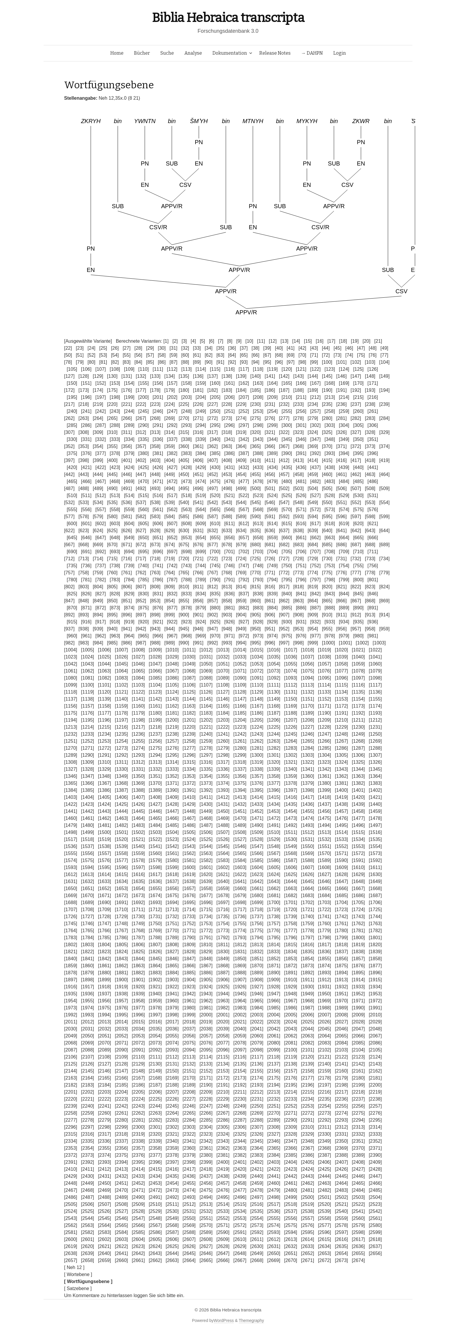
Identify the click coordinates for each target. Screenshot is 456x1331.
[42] (302, 348)
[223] (155, 404)
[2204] (121, 1091)
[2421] (256, 1169)
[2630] (256, 1246)
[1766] (104, 930)
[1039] (341, 656)
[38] (256, 348)
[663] (330, 537)
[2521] (341, 1204)
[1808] (172, 944)
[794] (272, 579)
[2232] (273, 1098)
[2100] (290, 1049)
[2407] (341, 1162)
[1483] (138, 825)
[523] (258, 495)
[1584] (239, 860)
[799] (344, 579)
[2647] (222, 1253)
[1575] (87, 860)
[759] (98, 572)
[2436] (189, 1176)
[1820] (375, 944)
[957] (356, 628)
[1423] (87, 804)
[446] (126, 474)
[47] (361, 348)
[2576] (307, 1225)
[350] (358, 439)
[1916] (70, 986)
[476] (229, 481)
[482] (315, 481)
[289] (129, 425)
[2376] (138, 1155)
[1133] (324, 691)
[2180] (358, 1077)
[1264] (290, 741)
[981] (373, 635)
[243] (115, 411)
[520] (215, 495)
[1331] (138, 769)
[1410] (189, 797)
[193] (370, 390)
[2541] (358, 1211)
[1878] (70, 972)
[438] (330, 467)
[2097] (239, 1049)
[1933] (358, 986)
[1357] (256, 776)
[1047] (155, 663)
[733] (370, 558)
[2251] (273, 1106)
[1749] (138, 923)
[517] (172, 495)
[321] (270, 432)
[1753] (206, 923)
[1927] (256, 986)
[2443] (307, 1176)
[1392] (206, 790)
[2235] (324, 1098)
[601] (86, 523)
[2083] (324, 1042)
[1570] (324, 853)
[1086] (172, 677)
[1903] (172, 979)
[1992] (70, 1014)
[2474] (189, 1190)
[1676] (189, 895)
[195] (72, 397)
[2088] (87, 1049)
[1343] (341, 769)
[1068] (189, 670)
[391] (301, 453)
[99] (314, 362)
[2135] (239, 1063)
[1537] (87, 846)
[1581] (189, 860)
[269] (169, 418)
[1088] (206, 677)
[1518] (87, 839)
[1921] (155, 986)
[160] (215, 383)
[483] (330, 481)
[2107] (87, 1056)
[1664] (307, 888)
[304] (344, 425)
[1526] (222, 839)
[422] (100, 467)
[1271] (87, 748)
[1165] (222, 706)
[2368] (324, 1148)
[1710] (121, 909)
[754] (344, 565)
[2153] (222, 1070)
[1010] (172, 649)
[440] (358, 467)
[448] (155, 474)
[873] (115, 607)
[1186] (256, 713)
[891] (373, 607)
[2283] (172, 1120)
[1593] (70, 867)
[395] (358, 453)
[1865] (172, 965)
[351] (373, 439)
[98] (302, 362)
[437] (315, 467)
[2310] (307, 1127)
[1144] (189, 698)
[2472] (155, 1190)
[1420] (358, 797)
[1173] (358, 706)
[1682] (290, 895)
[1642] (256, 881)
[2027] (341, 1021)
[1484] (155, 825)
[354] (98, 446)
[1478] (375, 818)
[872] (100, 607)
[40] (279, 348)
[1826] (155, 951)
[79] (80, 362)
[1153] (341, 698)
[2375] (121, 1155)
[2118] (273, 1056)
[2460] (273, 1183)
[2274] (341, 1113)
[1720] (290, 909)
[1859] (70, 965)
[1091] (256, 677)
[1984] (256, 1007)
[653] (186, 537)
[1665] (324, 888)
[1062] (87, 670)
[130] (112, 376)
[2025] (307, 1021)
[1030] (189, 656)
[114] (201, 369)
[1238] (172, 734)
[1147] (239, 698)
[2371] (375, 1148)
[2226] (172, 1098)
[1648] (358, 881)
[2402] (256, 1162)
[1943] (206, 993)
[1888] (239, 972)
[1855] (324, 958)
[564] (201, 509)
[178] (155, 390)
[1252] (87, 741)
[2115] (222, 1056)
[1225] (273, 727)
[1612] (70, 874)
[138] (227, 376)
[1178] (121, 713)
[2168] (155, 1077)
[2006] (307, 1014)
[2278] (87, 1120)
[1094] (307, 677)
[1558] (121, 853)
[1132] (307, 691)
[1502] (138, 832)
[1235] (121, 734)
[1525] (206, 839)
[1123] (155, 691)
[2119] (290, 1056)
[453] (227, 474)
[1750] (155, 923)
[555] (72, 509)
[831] (158, 593)
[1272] (104, 748)
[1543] (189, 846)
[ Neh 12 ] (74, 1267)
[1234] (104, 734)
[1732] (172, 916)
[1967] (290, 1000)
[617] (315, 523)
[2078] (239, 1042)
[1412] (222, 797)
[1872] (290, 965)
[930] (287, 621)
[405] (184, 460)
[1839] (375, 951)
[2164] (87, 1077)
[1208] (307, 720)
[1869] (239, 965)
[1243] (256, 734)
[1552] (341, 846)
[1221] (206, 727)
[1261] (239, 741)
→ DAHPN (312, 53)
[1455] (307, 811)
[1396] (273, 790)
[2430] (87, 1176)
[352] (69, 446)
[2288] (256, 1120)
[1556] (87, 853)
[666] (373, 537)
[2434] (155, 1176)
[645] (72, 537)
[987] (141, 642)
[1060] (375, 663)
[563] (186, 509)
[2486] (70, 1197)
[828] (115, 593)
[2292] (324, 1120)
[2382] (239, 1155)
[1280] (239, 748)
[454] (241, 474)
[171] (373, 383)
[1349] (121, 776)
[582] (141, 516)
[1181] (172, 713)
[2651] (290, 1253)
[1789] (172, 937)
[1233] (87, 734)
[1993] (87, 1014)
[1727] (87, 916)
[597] (356, 516)
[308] (83, 432)
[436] (301, 467)
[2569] (189, 1225)
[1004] (70, 649)
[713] (83, 558)
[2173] (239, 1077)
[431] (229, 467)
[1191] (341, 713)
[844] (344, 593)
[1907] (239, 979)
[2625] (172, 1246)
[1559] (138, 853)
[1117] (375, 684)
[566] (229, 509)
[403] (155, 460)
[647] (100, 537)
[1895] (358, 972)
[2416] (172, 1169)
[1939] (138, 993)
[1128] (239, 691)
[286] (86, 425)
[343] (258, 439)
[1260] (222, 741)
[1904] (189, 979)
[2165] (104, 1077)
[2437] (206, 1176)
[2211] (239, 1091)
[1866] (189, 965)
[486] (373, 481)
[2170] (189, 1077)
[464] (384, 474)
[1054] (273, 663)
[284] (384, 418)
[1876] (358, 965)
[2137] (273, 1063)
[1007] (121, 649)
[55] (127, 355)
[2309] (290, 1127)
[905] (255, 614)
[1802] (70, 944)
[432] (244, 467)
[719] (169, 558)
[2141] (341, 1063)
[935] (358, 621)
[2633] (307, 1246)
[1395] (256, 790)
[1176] (87, 713)
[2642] (138, 1253)
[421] (86, 467)
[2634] (324, 1246)
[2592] (256, 1232)
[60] (185, 355)
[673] (155, 544)
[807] (141, 586)
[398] (83, 460)
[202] (172, 397)
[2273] (324, 1113)
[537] (141, 502)
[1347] (87, 776)
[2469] (104, 1190)
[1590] (341, 860)
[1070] (222, 670)
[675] (184, 544)
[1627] (324, 874)
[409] (241, 460)
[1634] (121, 881)
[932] (315, 621)
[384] (201, 453)
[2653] (324, 1253)
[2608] (206, 1239)
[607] (172, 523)
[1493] (307, 825)
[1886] (206, 972)
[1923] (189, 986)
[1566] (256, 853)
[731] (341, 558)
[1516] (375, 832)
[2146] (104, 1070)
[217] (69, 404)
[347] (315, 439)
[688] (370, 544)
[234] (313, 404)
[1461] (87, 818)
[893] (83, 614)
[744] (201, 565)
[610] (215, 523)
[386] (229, 453)
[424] (129, 467)
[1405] (104, 797)
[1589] (324, 860)
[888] (330, 607)
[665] (358, 537)
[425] (143, 467)
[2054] (155, 1035)
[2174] (256, 1077)
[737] (100, 565)
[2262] (138, 1113)
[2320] (155, 1134)
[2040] (239, 1028)
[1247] (324, 734)
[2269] (256, 1113)
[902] (212, 614)
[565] (215, 509)
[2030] (70, 1028)
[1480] (87, 825)
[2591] (239, 1232)
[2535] (256, 1211)
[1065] (138, 670)
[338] (186, 439)
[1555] (70, 853)
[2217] (341, 1091)
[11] (261, 341)
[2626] (189, 1246)
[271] (198, 418)
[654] (201, 537)
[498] (227, 488)
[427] (172, 467)
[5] (202, 341)
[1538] (104, 846)
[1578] (138, 860)
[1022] (375, 649)
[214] (344, 397)
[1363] (358, 776)
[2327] (273, 1134)
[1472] (273, 818)
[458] (298, 474)
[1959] (155, 1000)
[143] (298, 376)
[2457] (222, 1183)
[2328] (290, 1134)
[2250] (256, 1106)
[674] (169, 544)
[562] (172, 509)
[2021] (239, 1021)
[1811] (222, 944)
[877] (172, 607)
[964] (129, 635)
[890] (358, 607)
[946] (198, 628)
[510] (72, 495)
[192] (356, 390)
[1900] (121, 979)
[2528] (138, 1211)
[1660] (239, 888)
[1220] (189, 727)
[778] (370, 572)
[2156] (273, 1070)
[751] (301, 565)
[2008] (341, 1014)
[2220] (70, 1098)
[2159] (324, 1070)
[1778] (307, 930)
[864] (313, 600)
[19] (355, 341)
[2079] (256, 1042)
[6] (211, 341)
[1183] (206, 713)
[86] (162, 362)
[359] (169, 446)
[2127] (104, 1063)
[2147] (121, 1070)
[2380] (206, 1155)
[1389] (155, 790)
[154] (129, 383)
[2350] (341, 1141)
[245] (143, 411)
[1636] (155, 881)
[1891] (290, 972)
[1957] (121, 1000)
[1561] (172, 853)
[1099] (70, 684)
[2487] (87, 1197)
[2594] (290, 1232)
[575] (358, 509)
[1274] (138, 748)
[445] (112, 474)
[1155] (375, 698)
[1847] (189, 958)
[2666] (222, 1260)
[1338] (256, 769)
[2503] (358, 1197)
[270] (184, 418)
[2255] (341, 1106)
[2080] (273, 1042)
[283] (370, 418)
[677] (212, 544)
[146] (341, 376)
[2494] (206, 1197)
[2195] (290, 1084)
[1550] (307, 846)
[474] (201, 481)
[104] (384, 362)
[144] (313, 376)
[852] (141, 600)
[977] (315, 635)
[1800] (358, 937)
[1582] (206, 860)
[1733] (189, 916)
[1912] (324, 979)
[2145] (87, 1070)
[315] (184, 432)
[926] (229, 621)
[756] (373, 565)
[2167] (138, 1077)
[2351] (358, 1141)
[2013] (104, 1021)
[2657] (70, 1260)
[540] (184, 502)
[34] (208, 348)
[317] (212, 432)
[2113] (189, 1056)
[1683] (307, 895)
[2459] (256, 1183)
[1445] (138, 811)
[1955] (87, 1000)
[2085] (358, 1042)
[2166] (121, 1077)
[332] (100, 439)
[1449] (206, 811)
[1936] (87, 993)
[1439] (358, 804)
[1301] (273, 755)
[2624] (155, 1246)
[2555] (273, 1218)
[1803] (87, 944)
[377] (100, 453)
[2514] (222, 1204)
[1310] (104, 762)
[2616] (341, 1239)
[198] (115, 397)
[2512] (189, 1204)
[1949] (307, 993)
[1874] (324, 965)
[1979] (172, 1007)
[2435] (172, 1176)
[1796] (290, 937)
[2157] (290, 1070)
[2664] (189, 1260)
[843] (330, 593)
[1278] (206, 748)
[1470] (239, 818)
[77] (384, 355)
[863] (298, 600)
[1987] (307, 1007)
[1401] (358, 790)
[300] (287, 425)
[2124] (375, 1056)
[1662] (273, 888)
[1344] (358, 769)
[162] (244, 383)
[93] (244, 362)
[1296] (189, 755)
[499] (241, 488)
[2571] (222, 1225)
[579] (98, 516)
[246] (158, 411)
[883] (258, 607)
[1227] (307, 727)
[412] (284, 460)
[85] (150, 362)
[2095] (206, 1049)
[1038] (324, 656)
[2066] (358, 1035)
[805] (112, 586)
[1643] (273, 881)
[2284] (189, 1120)
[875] (143, 607)
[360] (184, 446)
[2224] (138, 1098)
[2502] (341, 1197)
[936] (373, 621)
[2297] (87, 1127)
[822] (356, 586)
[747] (244, 565)
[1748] (121, 923)
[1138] (87, 698)
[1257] (172, 741)
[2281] (138, 1120)
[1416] (290, 797)
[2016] (155, 1021)
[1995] (121, 1014)
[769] (241, 572)
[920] (143, 621)
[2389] (358, 1155)
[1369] (138, 783)
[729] (313, 558)
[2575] (290, 1225)
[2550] (189, 1218)
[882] (244, 607)
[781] (86, 579)
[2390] (375, 1155)
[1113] (307, 684)
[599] (384, 516)
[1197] (121, 720)
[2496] (239, 1197)
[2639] (87, 1253)
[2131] (172, 1063)
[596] (341, 516)
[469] (129, 481)
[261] (373, 411)
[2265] (189, 1113)
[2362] (222, 1148)
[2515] (239, 1204)
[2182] (70, 1084)
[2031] (87, 1028)
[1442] (87, 811)
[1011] (189, 649)
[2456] (206, 1183)
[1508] (239, 832)
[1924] (206, 986)
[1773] (222, 930)
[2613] (290, 1239)
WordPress (224, 1320)
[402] (141, 460)
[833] (186, 593)
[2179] (341, 1077)
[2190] (206, 1084)
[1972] (375, 1000)
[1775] (256, 930)
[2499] (290, 1197)
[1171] (324, 706)
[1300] (256, 755)
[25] (103, 348)
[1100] (87, 684)
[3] (184, 341)
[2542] (375, 1211)
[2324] (222, 1134)
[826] (86, 593)
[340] (215, 439)
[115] (215, 369)
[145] (327, 376)
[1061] (70, 670)
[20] (367, 341)
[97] (291, 362)
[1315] (189, 762)
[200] (143, 397)
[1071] (239, 670)
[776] (341, 572)
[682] (284, 544)
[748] (258, 565)
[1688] (70, 902)
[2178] (324, 1077)
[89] (197, 362)
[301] (301, 425)
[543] (227, 502)
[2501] (324, 1197)
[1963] (222, 1000)
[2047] (358, 1028)
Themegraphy (251, 1320)
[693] (115, 551)
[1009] (155, 649)
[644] (384, 530)
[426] (158, 467)
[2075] (189, 1042)
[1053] (256, 663)
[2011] (70, 1021)
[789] (201, 579)
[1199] (155, 720)
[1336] (222, 769)
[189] (313, 390)
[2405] (307, 1162)
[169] (344, 383)
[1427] (155, 804)
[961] (86, 635)
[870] (72, 607)
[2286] (222, 1120)
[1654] (138, 888)
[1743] (358, 916)
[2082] (307, 1042)
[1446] (155, 811)
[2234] (307, 1098)
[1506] (206, 832)
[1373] (206, 783)
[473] (186, 481)
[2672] (324, 1260)
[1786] (121, 937)
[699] (201, 551)
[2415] (155, 1169)
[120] (287, 369)
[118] (258, 369)
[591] (270, 516)
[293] (186, 425)
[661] (301, 537)
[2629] (239, 1246)
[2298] (104, 1127)
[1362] (341, 776)
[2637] (375, 1246)
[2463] (324, 1183)
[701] (229, 551)
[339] (201, 439)
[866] (341, 600)
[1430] (206, 804)
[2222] (104, 1098)
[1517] (70, 839)
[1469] (222, 818)
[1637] (172, 881)
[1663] (290, 888)
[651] (158, 537)
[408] (227, 460)
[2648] (239, 1253)
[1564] (222, 853)
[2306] (239, 1127)
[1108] (222, 684)
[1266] (324, 741)
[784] (129, 579)
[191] (341, 390)
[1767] (121, 930)
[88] (185, 362)
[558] (115, 509)
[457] (284, 474)
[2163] (70, 1077)
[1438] (341, 804)
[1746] (87, 923)
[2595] (307, 1232)
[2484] (358, 1190)
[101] (341, 362)
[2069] (87, 1042)
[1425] (121, 804)
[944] (169, 628)
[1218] (155, 727)
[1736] (239, 916)
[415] (327, 460)
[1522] (155, 839)
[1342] (324, 769)
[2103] (341, 1049)
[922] (172, 621)
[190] (327, 390)
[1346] (70, 776)
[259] (344, 411)
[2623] (138, 1246)
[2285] (206, 1120)
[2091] (138, 1049)
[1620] (206, 874)
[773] (298, 572)
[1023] (70, 656)
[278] (298, 418)
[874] (129, 607)
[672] (141, 544)
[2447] (375, 1176)
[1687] (375, 895)
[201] (158, 397)
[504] (313, 488)
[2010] (375, 1014)
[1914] (358, 979)
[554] (384, 502)
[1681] (273, 895)
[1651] (87, 888)
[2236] (341, 1098)
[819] (313, 586)
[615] (287, 523)
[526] (301, 495)
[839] (272, 593)
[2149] (155, 1070)
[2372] (70, 1155)
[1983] (239, 1007)
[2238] (375, 1098)
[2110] (138, 1056)
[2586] (155, 1232)
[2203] (104, 1091)
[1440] (375, 804)
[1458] (358, 811)
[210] (287, 397)
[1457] (341, 811)
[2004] (273, 1014)
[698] (186, 551)
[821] (341, 586)
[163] (258, 383)
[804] (98, 586)
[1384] (70, 790)
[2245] (172, 1106)
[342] (244, 439)
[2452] (138, 1183)
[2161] (358, 1070)
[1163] (189, 706)
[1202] (206, 720)
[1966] (273, 1000)
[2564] (104, 1225)
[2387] (324, 1155)
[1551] (324, 846)
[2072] (138, 1042)
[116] (229, 369)
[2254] (324, 1106)
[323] (298, 432)
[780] (72, 579)
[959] (384, 628)
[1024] (87, 656)
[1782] (375, 930)
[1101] (104, 684)
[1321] (290, 762)
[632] (212, 530)
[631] (198, 530)
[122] (315, 369)
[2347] (290, 1141)
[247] (172, 411)
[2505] (70, 1204)
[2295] (375, 1120)
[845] (358, 593)
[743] (186, 565)
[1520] (121, 839)
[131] (126, 376)
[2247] (206, 1106)
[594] (313, 516)
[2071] (121, 1042)
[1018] (307, 649)
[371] (341, 446)
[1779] (324, 930)
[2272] (307, 1113)
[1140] (121, 698)
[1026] (121, 656)
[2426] (341, 1169)
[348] (330, 439)
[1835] (307, 951)
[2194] (273, 1084)
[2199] (358, 1084)
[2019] (206, 1021)
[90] (208, 362)
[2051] (104, 1035)
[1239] (189, 734)
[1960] (172, 1000)
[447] (141, 474)
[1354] (206, 776)
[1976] (121, 1007)
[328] (370, 432)
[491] (126, 488)
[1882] (138, 972)
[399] (98, 460)
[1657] (189, 888)
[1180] (155, 713)
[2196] (307, 1084)
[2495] (222, 1197)
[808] (155, 586)
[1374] (222, 783)
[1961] (189, 1000)
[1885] (189, 972)
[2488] (104, 1197)
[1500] (104, 832)
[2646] (206, 1253)
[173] (83, 390)
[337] (172, 439)
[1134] (341, 691)
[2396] (155, 1162)
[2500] (307, 1197)
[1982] (222, 1007)
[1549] (290, 846)
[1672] (121, 895)
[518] (186, 495)
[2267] (222, 1113)
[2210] (222, 1091)
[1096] (341, 677)
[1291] (104, 755)
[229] (241, 404)
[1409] (172, 797)
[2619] (70, 1246)
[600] (72, 523)
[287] (100, 425)
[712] (69, 558)
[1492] (290, 825)
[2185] (121, 1084)
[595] (327, 516)
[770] (255, 572)
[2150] (172, 1070)
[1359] (290, 776)
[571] (301, 509)
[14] (296, 341)
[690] (72, 551)
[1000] (328, 642)
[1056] (307, 663)
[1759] (307, 923)
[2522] (358, 1204)
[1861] (104, 965)
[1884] (172, 972)
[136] (198, 376)
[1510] (273, 832)
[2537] (290, 1211)
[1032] (222, 656)
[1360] (307, 776)
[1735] (222, 916)
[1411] (206, 797)
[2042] (273, 1028)
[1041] (375, 656)
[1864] (155, 965)
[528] (330, 495)
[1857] (358, 958)
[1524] (189, 839)
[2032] (104, 1028)
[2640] (104, 1253)
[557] (100, 509)
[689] (384, 544)
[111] (158, 369)
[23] (80, 348)
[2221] (87, 1098)
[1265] (307, 741)
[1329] (104, 769)
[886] (301, 607)
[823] (370, 586)
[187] (284, 390)
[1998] (172, 1014)
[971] (229, 635)
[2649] (256, 1253)
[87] (173, 362)
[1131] (290, 691)
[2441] (273, 1176)
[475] (215, 481)
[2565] (121, 1225)
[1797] (307, 937)
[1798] (324, 937)
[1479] (70, 825)
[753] (330, 565)
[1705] (358, 902)
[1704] (341, 902)
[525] (287, 495)
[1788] (155, 937)
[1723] (341, 909)
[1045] (121, 663)
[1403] (70, 797)
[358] (155, 446)
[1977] (138, 1007)
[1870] (256, 965)
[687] (356, 544)
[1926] (239, 986)
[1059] (358, 663)
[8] (229, 341)
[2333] (375, 1134)
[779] (384, 572)
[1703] (324, 902)
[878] (186, 607)
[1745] (70, 923)
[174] (98, 390)
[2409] (375, 1162)
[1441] (70, 811)
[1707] (70, 909)
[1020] (341, 649)
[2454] (172, 1183)
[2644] (172, 1253)
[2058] (222, 1035)
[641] (341, 530)
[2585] (138, 1232)
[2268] (239, 1113)
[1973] (70, 1007)
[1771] (189, 930)
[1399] (324, 790)
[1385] (87, 790)
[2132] (189, 1063)
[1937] (104, 993)
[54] (115, 355)
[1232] (70, 734)
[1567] (273, 853)
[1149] (273, 698)
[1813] (256, 944)
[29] (150, 348)
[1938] (121, 993)
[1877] (375, 965)
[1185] (239, 713)
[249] (201, 411)
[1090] (239, 677)
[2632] (290, 1246)
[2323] (206, 1134)
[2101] (307, 1049)
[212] (315, 397)
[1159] (121, 706)
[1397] (290, 790)
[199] (129, 397)
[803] (83, 586)
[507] (356, 488)
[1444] (121, 811)
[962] (100, 635)
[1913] (341, 979)
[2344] (239, 1141)
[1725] (375, 909)
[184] (241, 390)
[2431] (104, 1176)
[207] (244, 397)
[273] (227, 418)
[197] (100, 397)
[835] (215, 593)
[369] (313, 446)
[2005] (290, 1014)
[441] (373, 467)
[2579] (358, 1225)
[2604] (138, 1239)
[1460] (70, 818)
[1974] (87, 1007)
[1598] (155, 867)
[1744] (375, 916)
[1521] (138, 839)
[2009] (358, 1014)
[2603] (121, 1239)
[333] (115, 439)
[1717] (239, 909)
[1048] (172, 663)
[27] (127, 348)
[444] (98, 474)
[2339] (155, 1141)
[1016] (273, 649)
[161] (229, 383)
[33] (197, 348)
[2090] (121, 1049)
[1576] (104, 860)
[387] (244, 453)
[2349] (324, 1141)
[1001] (345, 642)
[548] (298, 502)
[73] (338, 355)
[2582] (87, 1232)
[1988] (324, 1007)
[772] (284, 572)
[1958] (138, 1000)
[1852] (273, 958)
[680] (255, 544)
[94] (256, 362)
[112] (172, 369)
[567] (244, 509)
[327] (356, 432)
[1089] (222, 677)
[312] (141, 432)
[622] (69, 530)
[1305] (341, 755)
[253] (258, 411)
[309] (98, 432)
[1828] (189, 951)
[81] (103, 362)
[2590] (222, 1232)
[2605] (155, 1239)
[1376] (256, 783)
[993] (227, 642)
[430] (215, 467)
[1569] (307, 853)
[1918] (104, 986)
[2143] (375, 1063)
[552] (356, 502)
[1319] (256, 762)
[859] (241, 600)
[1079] (375, 670)
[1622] (239, 874)
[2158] (307, 1070)
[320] (255, 432)
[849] (98, 600)
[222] (141, 404)
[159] (201, 383)
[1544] (206, 846)
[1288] (375, 748)
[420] (72, 467)
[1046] (138, 663)
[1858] (375, 958)
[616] (301, 523)
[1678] (222, 895)
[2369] (341, 1148)
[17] (331, 341)
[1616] (138, 874)
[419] (384, 460)
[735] (72, 565)
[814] (241, 586)
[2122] (341, 1056)
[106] (86, 369)
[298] (258, 425)
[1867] (206, 965)
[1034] (256, 656)
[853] (155, 600)
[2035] (155, 1028)
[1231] (375, 727)
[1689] (87, 902)
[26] (115, 348)
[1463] (121, 818)
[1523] (172, 839)
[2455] (189, 1183)
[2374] (104, 1155)
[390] (287, 453)
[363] (227, 446)
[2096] (222, 1049)
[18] (343, 341)
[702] (244, 551)
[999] (313, 642)
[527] (315, 495)
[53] (103, 355)
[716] (126, 558)
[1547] (256, 846)
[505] (327, 488)
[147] (356, 376)
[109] (129, 369)
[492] (141, 488)
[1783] (70, 937)
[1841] (87, 958)
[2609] (222, 1239)
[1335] (206, 769)
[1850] (239, 958)
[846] (373, 593)
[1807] (155, 944)
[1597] (138, 867)
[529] (344, 495)
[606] (158, 523)
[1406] (121, 797)
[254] (272, 411)
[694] (129, 551)
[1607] (307, 867)
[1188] (290, 713)
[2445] (341, 1176)
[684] (313, 544)
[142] (284, 376)
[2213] (273, 1091)
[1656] (172, 888)
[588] (227, 516)
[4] (193, 341)
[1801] (375, 937)
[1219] (172, 727)
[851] (126, 600)
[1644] (290, 881)
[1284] (307, 748)
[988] (155, 642)
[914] (384, 614)
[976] (301, 635)
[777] (356, 572)
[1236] (138, 734)
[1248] (341, 734)
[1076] (324, 670)
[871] (86, 607)
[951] (270, 628)
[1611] (375, 867)
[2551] (206, 1218)
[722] (212, 558)
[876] (158, 607)
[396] (373, 453)
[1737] (256, 916)
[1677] (206, 895)
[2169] (172, 1077)
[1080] (70, 677)
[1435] (290, 804)
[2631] (273, 1246)
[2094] (189, 1049)
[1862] (121, 965)
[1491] (273, 825)
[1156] (70, 706)
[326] (341, 432)
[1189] (307, 713)
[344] (272, 439)
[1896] (375, 972)
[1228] (324, 727)
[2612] (273, 1239)
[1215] (104, 727)
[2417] (189, 1169)
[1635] (138, 881)
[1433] (256, 804)
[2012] (87, 1021)
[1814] (273, 944)
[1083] (121, 677)
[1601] (206, 867)
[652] (172, 537)
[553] (370, 502)
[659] (272, 537)
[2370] (358, 1148)
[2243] (138, 1106)
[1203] (222, 720)
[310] (112, 432)
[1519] (104, 839)
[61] (197, 355)
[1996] (138, 1014)
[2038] (206, 1028)
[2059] (239, 1035)
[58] (162, 355)
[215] (358, 397)
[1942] (189, 993)
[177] (141, 390)
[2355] (104, 1148)
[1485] (172, 825)
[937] (69, 628)
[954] (313, 628)
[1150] (290, 698)
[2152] (206, 1070)
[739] (129, 565)
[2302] (172, 1127)
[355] (112, 446)
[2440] (256, 1176)
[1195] (87, 720)
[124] (344, 369)
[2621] (104, 1246)
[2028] (358, 1021)
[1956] (104, 1000)
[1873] (307, 965)
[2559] (341, 1218)
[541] (198, 502)
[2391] (70, 1162)
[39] (267, 348)
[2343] (222, 1141)
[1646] (324, 881)
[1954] (70, 1000)
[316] (198, 432)
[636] (270, 530)
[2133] (206, 1063)
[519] (201, 495)
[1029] (172, 656)
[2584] (121, 1232)
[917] (100, 621)
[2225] (155, 1098)
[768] (227, 572)
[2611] (256, 1239)
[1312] (138, 762)
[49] (384, 348)
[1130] (273, 691)
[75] (361, 355)
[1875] (341, 965)
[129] (98, 376)
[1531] (307, 839)
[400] (112, 460)
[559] (129, 509)
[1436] (307, 804)
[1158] (104, 706)
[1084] (138, 677)
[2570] (206, 1225)
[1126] (206, 691)
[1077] (341, 670)
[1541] (155, 846)
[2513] (206, 1204)
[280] (327, 418)
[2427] (358, 1169)
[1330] (121, 769)
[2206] (155, 1091)
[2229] (222, 1098)
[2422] (273, 1169)
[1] (166, 341)
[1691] (121, 902)
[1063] (104, 670)
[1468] (206, 818)
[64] (232, 355)
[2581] (70, 1232)
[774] (313, 572)
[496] (198, 488)
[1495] (341, 825)
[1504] (172, 832)
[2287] (239, 1120)
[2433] (138, 1176)
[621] (373, 523)
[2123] (358, 1056)
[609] (201, 523)
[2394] (121, 1162)
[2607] (189, 1239)
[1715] (206, 909)
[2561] (375, 1218)
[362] (212, 446)
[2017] (172, 1021)
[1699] (256, 902)
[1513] (324, 832)
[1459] (375, 811)
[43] (314, 348)
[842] (315, 593)
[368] (298, 446)
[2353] (70, 1148)
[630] (184, 530)
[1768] (138, 930)
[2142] (358, 1063)
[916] (86, 621)
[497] (212, 488)
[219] (98, 404)
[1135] (358, 691)
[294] (201, 425)
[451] (198, 474)
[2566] (138, 1225)
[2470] (121, 1190)
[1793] (239, 937)
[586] (198, 516)
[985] (112, 642)
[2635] (341, 1246)
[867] (356, 600)
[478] (258, 481)
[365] (255, 446)
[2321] (172, 1134)
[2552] (222, 1218)
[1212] (375, 720)
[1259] (206, 741)
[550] (327, 502)
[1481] (104, 825)
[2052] (121, 1035)
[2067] (375, 1035)
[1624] (273, 874)
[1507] (222, 832)
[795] (287, 579)
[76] (373, 355)
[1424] (104, 804)
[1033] (239, 656)
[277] (284, 418)
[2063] (307, 1035)
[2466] (375, 1183)
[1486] (189, 825)
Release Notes (275, 53)
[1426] (138, 804)
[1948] (290, 993)
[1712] (155, 909)
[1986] (290, 1007)
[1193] (375, 713)
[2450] (104, 1183)
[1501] (121, 832)
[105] (72, 369)
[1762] (358, 923)
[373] (370, 446)
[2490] (138, 1197)
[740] (143, 565)
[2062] (290, 1035)
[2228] (206, 1098)
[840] (287, 593)
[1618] (172, 874)
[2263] (155, 1113)
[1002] (362, 642)
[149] (384, 376)
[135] (184, 376)
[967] (172, 635)
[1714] (189, 909)
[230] (255, 404)
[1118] (70, 691)
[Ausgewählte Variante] (88, 341)
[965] (143, 635)
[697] (172, 551)
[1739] (290, 916)
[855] (184, 600)
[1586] (273, 860)
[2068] (70, 1042)
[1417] (307, 797)
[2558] (324, 1218)
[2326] (256, 1134)
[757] (69, 572)
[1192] (358, 713)
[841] (301, 593)
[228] (227, 404)
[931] (301, 621)
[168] (330, 383)
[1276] (172, 748)
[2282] (155, 1120)
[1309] (87, 762)
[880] (215, 607)
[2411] (87, 1169)
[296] (229, 425)
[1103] (138, 684)
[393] (330, 453)
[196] (86, 397)
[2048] (375, 1028)
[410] (255, 460)
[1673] (138, 895)
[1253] (104, 741)
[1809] (189, 944)
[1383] (375, 783)
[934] (344, 621)
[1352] (172, 776)
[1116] (358, 684)
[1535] (375, 839)
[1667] (358, 888)
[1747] (104, 923)
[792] (244, 579)
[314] (169, 432)
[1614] (104, 874)
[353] (83, 446)
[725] (255, 558)
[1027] (138, 656)
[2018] (189, 1021)
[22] (68, 348)
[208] (258, 397)
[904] (241, 614)
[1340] (290, 769)
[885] (287, 607)
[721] (198, 558)
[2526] (104, 1211)
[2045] (324, 1028)
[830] (143, 593)
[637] (284, 530)
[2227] (189, 1098)
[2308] (273, 1127)
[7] (220, 341)
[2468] (87, 1190)
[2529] (155, 1211)
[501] (270, 488)
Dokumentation (229, 53)
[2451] (121, 1183)
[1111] (273, 684)
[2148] (138, 1070)
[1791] (206, 937)
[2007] (324, 1014)
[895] (112, 614)
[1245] (290, 734)
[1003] (379, 642)
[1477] (358, 818)
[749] (272, 565)
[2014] (121, 1021)
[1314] (172, 762)
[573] (330, 509)
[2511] (172, 1204)
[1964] (239, 1000)
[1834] (290, 951)
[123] (330, 369)
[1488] (222, 825)
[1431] (222, 804)
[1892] (307, 972)
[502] (284, 488)
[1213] (70, 727)
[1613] (87, 874)
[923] (186, 621)
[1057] (324, 663)
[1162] (172, 706)
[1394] (239, 790)
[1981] (206, 1007)
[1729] (121, 916)
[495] (184, 488)
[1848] (206, 958)
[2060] (256, 1035)
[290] (143, 425)
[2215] (307, 1091)
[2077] (222, 1042)
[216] (373, 397)
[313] (155, 432)
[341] (229, 439)
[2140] (324, 1063)
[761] (126, 572)
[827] (100, 593)
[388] (258, 453)
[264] (98, 418)
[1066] (155, 670)
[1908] (256, 979)
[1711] (138, 909)
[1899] (104, 979)
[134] (169, 376)
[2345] (256, 1141)
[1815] (290, 944)
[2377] (155, 1155)
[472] (172, 481)
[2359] (172, 1148)
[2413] (121, 1169)
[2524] (70, 1211)
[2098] (256, 1049)
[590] (255, 516)
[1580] (172, 860)
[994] (241, 642)
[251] (229, 411)
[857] (212, 600)
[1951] (341, 993)
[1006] (104, 649)
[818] (298, 586)
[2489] (121, 1197)
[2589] (206, 1232)
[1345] (375, 769)
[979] (344, 635)
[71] (314, 355)
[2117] (256, 1056)
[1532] (324, 839)
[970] (215, 635)
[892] (69, 614)
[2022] (256, 1021)
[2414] (138, 1169)
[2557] (307, 1218)
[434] (272, 467)
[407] (212, 460)
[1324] (341, 762)
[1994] (104, 1014)
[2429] (70, 1176)
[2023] (273, 1021)
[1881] (121, 972)
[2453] (155, 1183)
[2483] (341, 1190)
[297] (244, 425)
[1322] (307, 762)
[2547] (138, 1218)
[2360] (189, 1148)
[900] (184, 614)
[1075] (307, 670)
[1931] (324, 986)
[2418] (206, 1169)
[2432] (121, 1176)
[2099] (273, 1049)
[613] (258, 523)
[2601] (87, 1239)
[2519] (307, 1204)
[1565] (239, 853)
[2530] (172, 1211)
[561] (158, 509)
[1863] (138, 965)
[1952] (358, 993)
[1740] (307, 916)
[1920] (138, 986)
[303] (330, 425)
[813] (227, 586)
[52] (91, 355)
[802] (69, 586)
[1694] (172, 902)
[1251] (70, 741)
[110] (143, 369)
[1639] (206, 881)
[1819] (358, 944)
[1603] (239, 867)
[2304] (206, 1127)
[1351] (155, 776)
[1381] (341, 783)
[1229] (341, 727)
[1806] (138, 944)
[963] (115, 635)
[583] (155, 516)
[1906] (222, 979)
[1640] (222, 881)
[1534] (358, 839)
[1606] (290, 867)
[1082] (104, 677)
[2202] (87, 1091)
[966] (158, 635)
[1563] (206, 853)
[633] (227, 530)
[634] (241, 530)
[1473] (290, 818)
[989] (169, 642)
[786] (158, 579)
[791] (229, 579)
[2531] (189, 1211)
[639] (313, 530)
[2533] (222, 1211)
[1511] (290, 832)
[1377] (273, 783)
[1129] (256, 691)
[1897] (70, 979)
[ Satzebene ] (78, 1288)
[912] (356, 614)
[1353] (189, 776)
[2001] (222, 1014)
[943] (155, 628)
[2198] (341, 1084)
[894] (98, 614)
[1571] (341, 853)
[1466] (172, 818)
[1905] (206, 979)
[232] (284, 404)
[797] (315, 579)
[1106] (189, 684)
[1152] (324, 698)
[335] (143, 439)
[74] (349, 355)
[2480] (290, 1190)
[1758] (290, 923)
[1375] (239, 783)
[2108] (104, 1056)
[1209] (324, 720)
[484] (344, 481)
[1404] (87, 797)
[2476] (222, 1190)
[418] (370, 460)
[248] (186, 411)
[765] (184, 572)
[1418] (324, 797)
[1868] (222, 965)
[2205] (138, 1091)
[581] (126, 516)
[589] (241, 516)
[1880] (104, 972)
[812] (212, 586)
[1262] (256, 741)
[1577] (121, 860)
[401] (126, 460)
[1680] (256, 895)
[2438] (222, 1176)
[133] (155, 376)
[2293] (341, 1120)
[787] (172, 579)
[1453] (273, 811)
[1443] (104, 811)
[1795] (273, 937)
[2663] (172, 1260)
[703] (258, 551)
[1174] (375, 706)
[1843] (121, 958)
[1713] (172, 909)
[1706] (375, 902)
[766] (198, 572)
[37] (244, 348)
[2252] (290, 1106)
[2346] (273, 1141)
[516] (158, 495)
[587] (212, 516)
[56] (138, 355)
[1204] (239, 720)
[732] (356, 558)
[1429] (189, 804)
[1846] (172, 958)
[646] (86, 537)
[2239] (70, 1106)
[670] (112, 544)
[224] (169, 404)
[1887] (222, 972)
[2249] (239, 1106)
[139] (241, 376)
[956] (341, 628)
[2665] (206, 1260)
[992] (212, 642)
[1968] (307, 1000)
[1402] (375, 790)
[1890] (273, 972)
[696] (158, 551)
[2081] (290, 1042)
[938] (83, 628)
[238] (370, 404)
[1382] (358, 783)
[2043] (290, 1028)
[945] (184, 628)
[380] (143, 453)
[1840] (70, 958)
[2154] (239, 1070)
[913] (370, 614)
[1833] (273, 951)
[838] (258, 593)
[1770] (172, 930)
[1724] (358, 909)
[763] (155, 572)
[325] (327, 432)
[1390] (172, 790)
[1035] (273, 656)
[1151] (307, 698)
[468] (115, 481)
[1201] (189, 720)
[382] (172, 453)
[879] (201, 607)
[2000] (206, 1014)
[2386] (307, 1155)
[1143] (172, 698)
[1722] (324, 909)
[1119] (87, 691)
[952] (284, 628)
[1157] (87, 706)
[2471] (138, 1190)
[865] (327, 600)
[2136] (256, 1063)
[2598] (358, 1232)
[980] (358, 635)
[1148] (256, 698)
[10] (249, 341)
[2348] (307, 1141)
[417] (356, 460)
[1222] (222, 727)
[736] (86, 565)
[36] (232, 348)
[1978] (155, 1007)
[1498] (70, 832)
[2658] (87, 1260)
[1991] (375, 1007)
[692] (100, 551)
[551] (341, 502)
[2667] (239, 1260)
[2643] (155, 1253)
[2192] (239, 1084)
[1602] (222, 867)
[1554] (375, 846)
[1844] (138, 958)
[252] (244, 411)
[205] (215, 397)
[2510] (155, 1204)
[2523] (375, 1204)
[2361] (206, 1148)
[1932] (341, 986)
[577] (69, 516)
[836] (229, 593)
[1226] (290, 727)
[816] (270, 586)
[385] (215, 453)
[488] (83, 488)
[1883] (155, 972)
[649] (129, 537)
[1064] (121, 670)
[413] (298, 460)
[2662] (155, 1260)
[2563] (87, 1225)
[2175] (273, 1077)
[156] (158, 383)
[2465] (358, 1183)
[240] (72, 411)
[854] (169, 600)
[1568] (290, 853)
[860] (255, 600)
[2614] (307, 1239)
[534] (98, 502)
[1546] (239, 846)
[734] (384, 558)
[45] (338, 348)
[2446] (358, 1176)
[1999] (189, 1014)
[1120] (104, 691)
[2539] (324, 1211)
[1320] (273, 762)
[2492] (172, 1197)
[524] (272, 495)
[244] (129, 411)
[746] (229, 565)
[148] (370, 376)
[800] (358, 579)
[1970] (341, 1000)
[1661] (256, 888)
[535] (112, 502)
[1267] (341, 741)
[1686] (358, 895)
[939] (98, 628)
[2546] (121, 1218)
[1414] (256, 797)
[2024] (290, 1021)
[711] (373, 551)
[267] (141, 418)
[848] (83, 600)
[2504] (375, 1197)
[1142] (155, 698)
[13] (285, 341)
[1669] (70, 895)
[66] (256, 355)
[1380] (324, 783)
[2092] (155, 1049)
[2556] (290, 1218)
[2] (175, 341)
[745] (215, 565)
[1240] (206, 734)
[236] (341, 404)
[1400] (341, 790)
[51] (80, 355)
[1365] (70, 783)
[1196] (104, 720)
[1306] (358, 755)
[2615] (324, 1239)
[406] (198, 460)
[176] (126, 390)
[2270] (273, 1113)
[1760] (324, 923)
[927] (244, 621)
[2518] (290, 1204)
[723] (227, 558)
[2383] (256, 1155)
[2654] (341, 1253)
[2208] (189, 1091)
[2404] (290, 1162)
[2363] (239, 1148)
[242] (100, 411)
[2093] (172, 1049)
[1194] (70, 720)
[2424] (307, 1169)
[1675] (172, 895)
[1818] (341, 944)
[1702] (307, 902)
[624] (98, 530)
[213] (330, 397)
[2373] (87, 1155)
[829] (129, 593)
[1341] (307, 769)
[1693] (155, 902)
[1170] (307, 706)
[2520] (324, 1204)
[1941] (172, 993)
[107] (100, 369)
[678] (227, 544)
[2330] (324, 1134)
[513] (115, 495)
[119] (272, 369)
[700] (215, 551)
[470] (143, 481)
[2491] (155, 1197)
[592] (284, 516)
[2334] (70, 1141)
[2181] (375, 1077)
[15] (308, 341)
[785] (143, 579)
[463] (370, 474)
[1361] (324, 776)
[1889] (256, 972)
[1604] (256, 867)
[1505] (189, 832)
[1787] (138, 937)
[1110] (256, 684)
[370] (327, 446)
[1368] (121, 783)
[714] (98, 558)
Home (117, 53)
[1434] (273, 804)
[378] (115, 453)
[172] (69, 390)
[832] (172, 593)
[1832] (256, 951)
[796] (301, 579)
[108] (115, 369)
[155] (143, 383)
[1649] (375, 881)
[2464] (341, 1183)
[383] (186, 453)
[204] (201, 397)
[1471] (256, 818)
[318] (227, 432)
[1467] (189, 818)
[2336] (104, 1141)
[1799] (341, 937)
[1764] (70, 930)
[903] (227, 614)
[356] (126, 446)
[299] (272, 425)
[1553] (358, 846)
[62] (208, 355)
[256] (301, 411)
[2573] (256, 1225)
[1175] (70, 713)
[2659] (104, 1260)
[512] (100, 495)
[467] (100, 481)
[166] (301, 383)
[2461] (290, 1183)
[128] (83, 376)
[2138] (290, 1063)
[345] (287, 439)
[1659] (222, 888)
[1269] (375, 741)
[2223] (121, 1098)
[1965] (256, 1000)
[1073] (273, 670)
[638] (298, 530)
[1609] (341, 867)
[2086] (375, 1042)
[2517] (273, 1204)
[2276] (375, 1113)
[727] (284, 558)
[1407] (138, 797)
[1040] (358, 656)
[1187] (273, 713)
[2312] (341, 1127)
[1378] (290, 783)
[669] (98, 544)
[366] (270, 446)
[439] (344, 467)
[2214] (290, 1091)
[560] (143, 509)
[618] (330, 523)
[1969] (324, 1000)
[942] (141, 628)
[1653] (121, 888)
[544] (241, 502)
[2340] (172, 1141)
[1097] (358, 677)
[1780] (341, 930)
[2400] (222, 1162)
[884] (272, 607)
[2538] (307, 1211)
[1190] (324, 713)
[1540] (138, 846)
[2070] (104, 1042)
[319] (241, 432)
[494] (169, 488)
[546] (270, 502)
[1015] (256, 649)
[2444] (324, 1176)
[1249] (358, 734)
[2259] (87, 1113)
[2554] (256, 1218)
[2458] (239, 1183)
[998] (298, 642)
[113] (186, 369)
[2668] (256, 1260)
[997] (284, 642)
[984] (98, 642)
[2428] (375, 1169)
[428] (186, 467)
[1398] (307, 790)
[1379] (307, 783)
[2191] (222, 1084)
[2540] (341, 1211)
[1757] (273, 923)
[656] (229, 537)
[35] (220, 348)
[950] (255, 628)
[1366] (87, 783)
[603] (115, 523)
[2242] (121, 1106)
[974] (272, 635)
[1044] (104, 663)
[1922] (172, 986)
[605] (143, 523)
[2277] (70, 1120)
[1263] (273, 741)
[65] (244, 355)
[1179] (138, 713)
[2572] (239, 1225)
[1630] (375, 874)
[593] (298, 516)
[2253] (307, 1106)
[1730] (138, 916)
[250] (215, 411)
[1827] (172, 951)
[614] (272, 523)
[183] (227, 390)
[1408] (155, 797)
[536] (126, 502)
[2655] (358, 1253)
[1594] (87, 867)
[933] (330, 621)
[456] (270, 474)
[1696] (206, 902)
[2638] (70, 1253)
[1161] (155, 706)
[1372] (189, 783)
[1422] (70, 804)
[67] (267, 355)
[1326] (375, 762)
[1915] (375, 979)
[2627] (206, 1246)
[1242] (239, 734)
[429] (201, 467)
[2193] (256, 1084)
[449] (169, 474)
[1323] (324, 762)
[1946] (256, 993)
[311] (126, 432)
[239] (384, 404)
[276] (270, 418)
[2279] (104, 1120)
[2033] (121, 1028)
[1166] (239, 706)
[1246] (307, 734)
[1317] (222, 762)
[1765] (87, 930)
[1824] (121, 951)
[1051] (222, 663)
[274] (241, 418)
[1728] (104, 916)
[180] (184, 390)
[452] (212, 474)
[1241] (222, 734)
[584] (169, 516)
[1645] (307, 881)
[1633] (104, 881)
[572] (315, 509)
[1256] (155, 741)
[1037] (307, 656)
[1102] (121, 684)
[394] (344, 453)
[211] (301, 397)
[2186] (138, 1084)
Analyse (193, 53)
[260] (358, 411)
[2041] (256, 1028)
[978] (330, 635)
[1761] (341, 923)
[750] (287, 565)
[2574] (273, 1225)
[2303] (189, 1127)
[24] (91, 348)
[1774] (239, 930)
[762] (141, 572)
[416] (341, 460)
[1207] (290, 720)
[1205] (256, 720)
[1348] (104, 776)
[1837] (341, 951)
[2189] (189, 1084)
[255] (287, 411)
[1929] (290, 986)
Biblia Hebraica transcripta (228, 17)
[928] (258, 621)
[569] (272, 509)
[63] (220, 355)
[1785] (104, 937)
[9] (238, 341)
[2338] (138, 1141)
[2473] (172, 1190)
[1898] (87, 979)
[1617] (155, 874)
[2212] (256, 1091)
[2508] (121, 1204)
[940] (112, 628)
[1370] (155, 783)
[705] (287, 551)
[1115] (341, 684)
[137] (212, 376)
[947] (212, 628)
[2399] (206, 1162)
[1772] (206, 930)
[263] (83, 418)
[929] (272, 621)
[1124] (172, 691)
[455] (255, 474)
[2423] (290, 1169)
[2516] (256, 1204)
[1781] (358, 930)
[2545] (104, 1218)
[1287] (358, 748)
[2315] (70, 1134)
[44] (326, 348)
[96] (279, 362)
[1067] (172, 670)
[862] (284, 600)
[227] (212, 404)
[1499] (87, 832)
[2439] (239, 1176)
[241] (86, 411)
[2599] (375, 1232)
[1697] (222, 902)
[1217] (138, 727)
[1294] (155, 755)
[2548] (155, 1218)
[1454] (290, 811)
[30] (162, 348)
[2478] (256, 1190)
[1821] (70, 951)
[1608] (324, 867)
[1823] (104, 951)
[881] (229, 607)
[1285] (324, 748)
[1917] (87, 986)
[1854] (307, 958)
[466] (86, 481)
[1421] (375, 797)
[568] (258, 509)
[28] (138, 348)
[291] (158, 425)
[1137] (70, 698)
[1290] (87, 755)
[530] (358, 495)
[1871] (273, 965)
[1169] (290, 706)
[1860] (87, 965)
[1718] (256, 909)
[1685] (341, 895)
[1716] (222, 909)
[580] (112, 516)
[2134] (222, 1063)
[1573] (375, 853)
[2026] (324, 1021)
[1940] (155, 993)
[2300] (138, 1127)
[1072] (256, 670)
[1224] (256, 727)
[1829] (206, 951)
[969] (201, 635)
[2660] (121, 1260)
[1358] (273, 776)
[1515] (358, 832)
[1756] (256, 923)
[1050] (206, 663)
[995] (255, 642)
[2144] (70, 1070)
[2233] (290, 1098)
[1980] (189, 1007)
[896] (126, 614)
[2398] (189, 1162)
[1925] (222, 986)
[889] (344, 607)
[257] (315, 411)
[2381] (222, 1155)
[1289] (70, 755)
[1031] (206, 656)
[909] (313, 614)
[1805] (121, 944)
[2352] (375, 1141)
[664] (344, 537)
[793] (258, 579)
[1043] (87, 663)
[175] (112, 390)
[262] (69, 418)
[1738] (273, 916)
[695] (143, 551)
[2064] (324, 1035)
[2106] (70, 1056)
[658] (258, 537)
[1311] (121, 762)
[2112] (172, 1056)
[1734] (206, 916)
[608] (186, 523)
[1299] (239, 755)
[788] (186, 579)
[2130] (155, 1063)
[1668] (375, 888)
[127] (69, 376)
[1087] (189, 677)
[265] (112, 418)
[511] (86, 495)
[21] (378, 341)
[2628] (222, 1246)
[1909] (273, 979)
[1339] (273, 769)
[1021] (358, 649)
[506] (341, 488)
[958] (370, 628)
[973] (258, 635)
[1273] (121, 748)
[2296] (70, 1127)
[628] (155, 530)
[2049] (70, 1035)
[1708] (87, 909)
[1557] (104, 853)
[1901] (138, 979)
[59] (173, 355)
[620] (358, 523)
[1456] (324, 811)
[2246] (189, 1106)
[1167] (256, 706)
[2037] (189, 1028)
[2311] (324, 1127)
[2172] (222, 1077)
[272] (212, 418)
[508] (370, 488)
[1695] (189, 902)
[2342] (206, 1141)
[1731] (155, 916)
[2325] (239, 1134)
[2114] (206, 1056)
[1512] (307, 832)
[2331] (341, 1134)
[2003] (256, 1014)
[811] (198, 586)
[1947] (273, 993)
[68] (279, 355)
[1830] (222, 951)
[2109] (121, 1056)
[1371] (172, 783)
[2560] (358, 1218)
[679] (241, 544)
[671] (126, 544)
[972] (244, 635)
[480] (287, 481)
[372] (356, 446)
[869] (384, 600)
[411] (270, 460)
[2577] (324, 1225)
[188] (298, 390)
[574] (344, 509)
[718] (155, 558)
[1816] (307, 944)
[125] (358, 369)
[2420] (239, 1169)
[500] (255, 488)
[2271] (290, 1113)
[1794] (256, 937)
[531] (373, 495)
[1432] (239, 804)
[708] (330, 551)
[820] (327, 586)
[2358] (155, 1148)
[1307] (375, 755)
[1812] (239, 944)
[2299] (121, 1127)
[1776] (273, 930)
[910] (327, 614)
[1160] (138, 706)
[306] (373, 425)
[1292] (121, 755)
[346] (301, 439)
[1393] (222, 790)
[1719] (273, 909)
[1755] (239, 923)
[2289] (273, 1120)
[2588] (189, 1232)
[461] (341, 474)
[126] (373, 369)
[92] (232, 362)
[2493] (189, 1197)
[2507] (104, 1204)
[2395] (138, 1162)
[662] (315, 537)
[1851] (256, 958)
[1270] (70, 748)
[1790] (189, 937)
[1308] (70, 762)
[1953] (375, 993)
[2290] (290, 1120)
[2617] (358, 1239)
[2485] (375, 1190)
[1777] (290, 930)
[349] (344, 439)
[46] (349, 348)
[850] (112, 600)
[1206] (273, 720)
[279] (313, 418)
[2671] (307, 1260)
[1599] (172, 867)
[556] (86, 509)
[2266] (206, 1113)
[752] (315, 565)
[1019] (324, 649)
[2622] (121, 1246)
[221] (126, 404)
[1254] (121, 741)
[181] (198, 390)
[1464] (138, 818)
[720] (184, 558)
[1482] (121, 825)
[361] (198, 446)
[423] (115, 467)
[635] (255, 530)
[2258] (70, 1113)
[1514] (341, 832)
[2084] (341, 1042)
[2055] (172, 1035)
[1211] (358, 720)
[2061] (273, 1035)
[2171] (206, 1077)
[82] (115, 362)
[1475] (324, 818)
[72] (326, 355)
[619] (344, 523)
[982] (69, 642)
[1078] (358, 670)
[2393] (104, 1162)
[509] (384, 488)
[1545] (222, 846)
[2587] (172, 1232)
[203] (186, 397)
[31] (173, 348)
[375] (72, 453)
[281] (341, 418)
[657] (244, 537)
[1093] (290, 677)
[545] (255, 502)
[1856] (341, 958)
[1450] (222, 811)
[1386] (104, 790)
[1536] (70, 846)
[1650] (70, 888)
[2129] (138, 1063)
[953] (298, 628)
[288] (115, 425)
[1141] (138, 698)
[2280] (121, 1120)
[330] (72, 439)
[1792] (222, 937)
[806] (126, 586)
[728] (298, 558)
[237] (356, 404)
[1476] (341, 818)
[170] (358, 383)
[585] (184, 516)
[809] (169, 586)
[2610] (239, 1239)
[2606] (172, 1239)
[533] (83, 502)
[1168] (273, 706)
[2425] (324, 1169)
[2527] (121, 1211)
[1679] (239, 895)
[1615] (121, 874)
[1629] (358, 874)
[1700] (273, 902)
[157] (172, 383)
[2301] (155, 1127)
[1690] (104, 902)
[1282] (273, 748)
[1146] (222, 698)
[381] (158, 453)
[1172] (341, 706)
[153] (115, 383)
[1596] (121, 867)
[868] (370, 600)
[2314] (375, 1127)
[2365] (273, 1148)
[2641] (121, 1253)
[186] (270, 390)
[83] (127, 362)
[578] (83, 516)
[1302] (290, 755)
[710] (358, 551)
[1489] (239, 825)
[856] (198, 600)
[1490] (256, 825)
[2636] (358, 1246)
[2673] (341, 1260)
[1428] (172, 804)
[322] (284, 432)
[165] (287, 383)
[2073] (155, 1042)
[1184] (222, 713)
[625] (112, 530)
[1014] (239, 649)
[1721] (307, 909)
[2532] (206, 1211)
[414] (313, 460)
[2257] (375, 1106)
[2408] (358, 1162)
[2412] (104, 1169)
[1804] (104, 944)
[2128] (121, 1063)
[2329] (307, 1134)
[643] (370, 530)
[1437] (324, 804)
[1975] (104, 1007)
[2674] (358, 1260)
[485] (358, 481)
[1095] (324, 677)
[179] (169, 390)
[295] (215, 425)
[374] (384, 446)
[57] (150, 355)
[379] (129, 453)
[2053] (138, 1035)
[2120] (307, 1056)
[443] (83, 474)
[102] (356, 362)
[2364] (256, 1148)
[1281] (256, 748)
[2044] (307, 1028)
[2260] (104, 1113)
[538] (155, 502)
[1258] (189, 741)
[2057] (206, 1035)
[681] (270, 544)
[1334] (189, 769)
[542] (212, 502)
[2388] (341, 1155)
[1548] (273, 846)
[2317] (104, 1134)
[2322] (189, 1134)
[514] (129, 495)
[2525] (87, 1211)
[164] (272, 383)
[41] (291, 348)
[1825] (138, 951)
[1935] (70, 993)
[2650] (273, 1253)
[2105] (375, 1049)
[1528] (256, 839)
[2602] (104, 1239)
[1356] (239, 776)
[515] (143, 495)
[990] (184, 642)
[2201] (70, 1091)
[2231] (256, 1098)
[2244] (155, 1106)
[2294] (358, 1120)
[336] (158, 439)
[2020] (222, 1021)
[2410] (70, 1169)
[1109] (239, 684)
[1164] (206, 706)
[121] (301, 369)
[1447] (172, 811)
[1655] (155, 888)
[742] (172, 565)
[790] (215, 579)
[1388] (138, 790)
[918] (115, 621)
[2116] (239, 1056)
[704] (272, 551)
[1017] (290, 649)
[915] (72, 621)
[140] (255, 376)
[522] (244, 495)
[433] (258, 467)
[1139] (104, 698)
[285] (72, 425)
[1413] (239, 797)
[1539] (121, 846)
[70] (302, 355)
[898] (155, 614)
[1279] (222, 748)
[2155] (256, 1070)
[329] (384, 432)
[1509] (256, 832)
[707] (315, 551)
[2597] (341, 1232)
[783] (115, 579)
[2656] (375, 1253)
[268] (155, 418)
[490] (112, 488)
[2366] (290, 1148)
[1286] (341, 748)
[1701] (290, 902)
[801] (373, 579)
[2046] (341, 1028)
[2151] (189, 1070)
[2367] (307, 1148)
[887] (315, 607)
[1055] (290, 663)
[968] (186, 635)
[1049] (189, 663)
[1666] (341, 888)
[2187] (155, 1084)
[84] (138, 362)
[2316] (87, 1134)
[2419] (222, 1169)
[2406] (324, 1162)
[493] (155, 488)
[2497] (256, 1197)
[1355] (222, 776)
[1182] (189, 713)
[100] (327, 362)
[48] (373, 348)
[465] (72, 481)
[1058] (341, 663)
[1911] (307, 979)
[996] (270, 642)
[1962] (206, 1000)
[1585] (256, 860)
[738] (115, 565)
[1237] (155, 734)
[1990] (358, 1007)
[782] (100, 579)
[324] (313, 432)
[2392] (87, 1162)
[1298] (222, 755)
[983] (83, 642)
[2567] (155, 1225)
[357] (141, 446)
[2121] (324, 1056)
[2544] (87, 1218)
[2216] (324, 1091)
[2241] (104, 1106)
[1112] (290, 684)
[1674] (155, 895)
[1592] (375, 860)
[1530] (290, 839)
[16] (320, 341)
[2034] (138, 1028)
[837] (244, 593)
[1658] (206, 888)
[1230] (358, 727)
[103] (370, 362)
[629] (169, 530)
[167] (315, 383)
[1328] (87, 769)
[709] (344, 551)
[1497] (375, 825)
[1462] (104, 818)
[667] (69, 544)
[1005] (87, 649)
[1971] (358, 1000)
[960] (72, 635)
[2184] (104, 1084)
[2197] (324, 1084)
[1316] (206, 762)
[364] (241, 446)
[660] (287, 537)
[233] (298, 404)
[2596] (324, 1232)
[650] (143, 537)
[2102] (324, 1049)
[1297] (206, 755)
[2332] (358, 1134)
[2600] (70, 1239)
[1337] (239, 769)
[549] (313, 502)
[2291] (307, 1120)
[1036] (290, 656)
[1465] (155, 818)
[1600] (189, 867)
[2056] (189, 1035)
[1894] (341, 972)
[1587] (290, 860)
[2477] (239, 1190)
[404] (169, 460)
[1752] (189, 923)
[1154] (358, 698)
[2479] (273, 1190)
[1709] (104, 909)
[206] (229, 397)
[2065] (341, 1035)
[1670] (87, 895)
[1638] (189, 881)
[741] (158, 565)
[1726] (70, 916)
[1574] (70, 860)
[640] (327, 530)
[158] (186, 383)
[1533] (341, 839)
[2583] (104, 1232)
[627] (141, 530)
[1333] (172, 769)
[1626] (307, 874)
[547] (284, 502)
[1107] (206, 684)
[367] (284, 446)
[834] (201, 593)
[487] (69, 488)
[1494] (324, 825)
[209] (272, 397)
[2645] (189, 1253)
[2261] (121, 1113)
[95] (267, 362)
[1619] (189, 874)
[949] (241, 628)
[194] (384, 390)
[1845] (155, 958)
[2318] (121, 1134)
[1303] (307, 755)
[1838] (358, 951)
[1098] (375, 677)
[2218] (358, 1091)
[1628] (341, 874)
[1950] (324, 993)
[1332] (155, 769)
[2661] (138, 1260)
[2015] (138, 1021)
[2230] (239, 1098)
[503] (298, 488)
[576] (373, 509)
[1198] (138, 720)
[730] (327, 558)
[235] (327, 404)
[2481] (307, 1190)
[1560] (155, 853)
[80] (91, 362)
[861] (270, 600)
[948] (227, 628)
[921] (158, 621)
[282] (356, 418)
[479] (272, 481)
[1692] (138, 902)
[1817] (324, 944)
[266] (126, 418)
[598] (370, 516)
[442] (69, 474)
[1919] (121, 986)
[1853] (290, 958)
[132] (141, 376)
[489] (98, 488)
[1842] (104, 958)
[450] (184, 474)
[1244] (273, 734)
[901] (198, 614)
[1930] (307, 986)
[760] (112, 572)
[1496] (358, 825)
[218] (83, 404)
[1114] (324, 684)
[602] (100, 523)
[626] (126, 530)
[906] (270, 614)
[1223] (239, 727)
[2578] (341, 1225)
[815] (255, 586)
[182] (212, 390)
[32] (185, 348)
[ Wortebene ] (78, 1274)
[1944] (222, 993)
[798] (330, 579)
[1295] (172, 755)
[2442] (290, 1176)
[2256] (358, 1106)
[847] (69, 600)
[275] (255, 418)
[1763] (375, 923)
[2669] (273, 1260)
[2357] (138, 1148)
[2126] (87, 1063)
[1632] (87, 881)
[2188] (172, 1084)
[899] (169, 614)
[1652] (104, 888)
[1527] (239, 839)
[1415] (273, 797)
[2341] (189, 1141)
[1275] (155, 748)
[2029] (375, 1021)
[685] (327, 544)
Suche (167, 53)
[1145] (206, 698)
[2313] (358, 1127)
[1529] (273, 839)
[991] (198, 642)
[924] (201, 621)
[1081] (87, 677)
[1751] (172, 923)
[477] (244, 481)
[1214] (87, 727)
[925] (215, 621)
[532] (69, 502)
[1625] (290, 874)
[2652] (307, 1253)
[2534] (239, 1211)
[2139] (307, 1063)
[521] (229, 495)
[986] (126, 642)
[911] (341, 614)
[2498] (273, 1197)
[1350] (138, 776)
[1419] (341, 797)
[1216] (121, 727)
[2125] (70, 1063)
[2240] (87, 1106)
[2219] (375, 1091)
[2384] (273, 1155)
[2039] (222, 1028)
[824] (384, 586)
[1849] (222, 958)
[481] (301, 481)
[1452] (256, 811)
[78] (68, 362)
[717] (141, 558)
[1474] (307, 818)
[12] (273, 341)
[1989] (341, 1007)
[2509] (138, 1204)
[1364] (375, 776)
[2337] (121, 1141)
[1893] (324, 972)
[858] (227, 600)
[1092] (273, 677)
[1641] (239, 881)
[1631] (70, 881)
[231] (270, 404)
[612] (244, 523)
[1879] (87, 972)
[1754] (222, 923)
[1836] (324, 951)
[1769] (155, 930)
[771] (270, 572)
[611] (229, 523)
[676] (198, 544)
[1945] (239, 993)
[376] (86, 453)
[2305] (222, 1127)
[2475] (206, 1190)
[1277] (189, 748)
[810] (184, 586)
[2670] (290, 1260)
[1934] (375, 986)
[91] (220, 362)
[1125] (189, 691)
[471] (158, 481)
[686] (341, 544)
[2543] (70, 1218)
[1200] (172, 720)
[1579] (155, 860)
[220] (112, 404)
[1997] (155, 1014)
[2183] (87, 1084)
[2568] (172, 1225)
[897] (141, 614)
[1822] (87, 951)
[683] (298, 544)
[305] (358, 425)
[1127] (222, 691)
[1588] (307, 860)
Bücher (142, 53)
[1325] (358, 762)
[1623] (256, 874)
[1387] (121, 790)
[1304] (324, 755)
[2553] (239, 1218)
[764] (169, 572)
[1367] (104, 783)
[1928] (273, 986)
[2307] (256, 1127)
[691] (86, 551)
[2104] (358, 1049)
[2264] (172, 1113)
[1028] (155, 656)
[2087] (70, 1049)
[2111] (155, 1056)
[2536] (273, 1211)
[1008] (138, 649)
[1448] (189, 811)
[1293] (138, 755)
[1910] (290, 979)
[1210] (341, 720)
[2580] (375, 1225)
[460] (327, 474)
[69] (291, 355)
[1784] (87, 937)
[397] (69, 460)
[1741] (324, 916)
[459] (313, 474)
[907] (284, 614)
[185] (255, 390)
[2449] (87, 1183)
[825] (72, 593)
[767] (212, 572)
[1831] (239, 951)
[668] (83, 544)
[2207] (172, 1091)
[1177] (104, 713)
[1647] (341, 881)
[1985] (273, 1007)
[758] (83, 572)
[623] (83, 530)
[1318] (239, 762)
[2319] (138, 1134)
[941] (126, 628)
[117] (244, 369)
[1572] (358, 853)
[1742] (341, 916)
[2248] (222, 1106)
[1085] (155, 677)
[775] (327, 572)
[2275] (358, 1113)
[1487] (206, 825)
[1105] (172, 684)
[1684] (324, 895)
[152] (100, 383)
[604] (129, 523)
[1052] (239, 663)
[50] (68, 355)
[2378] (172, 1155)
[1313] (155, 762)
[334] (129, 439)
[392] (315, 453)
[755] (358, 565)
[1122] (138, 691)
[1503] (155, 832)
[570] (287, 509)
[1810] (206, 944)
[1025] (104, 656)
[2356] (121, 1148)
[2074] (172, 1042)
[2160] (341, 1070)
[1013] (222, 649)
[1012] (206, 649)
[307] (69, 432)
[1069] (206, 670)
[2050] (87, 1035)
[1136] (375, 691)
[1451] (239, 811)
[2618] (375, 1239)
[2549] (172, 1218)
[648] (115, 537)
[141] (270, 376)
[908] (298, 614)
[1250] (375, 734)
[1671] (104, 895)
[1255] (138, 741)
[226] (198, 404)
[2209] (206, 1091)
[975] (287, 635)
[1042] (70, 663)
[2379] (189, 1155)
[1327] (70, 769)
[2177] (307, 1077)
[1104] (155, 684)
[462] (356, 474)
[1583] (222, 860)
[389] (272, 453)
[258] (330, 411)
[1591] (358, 860)
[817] (284, 586)
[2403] (273, 1162)
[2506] (87, 1204)
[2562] (70, 1225)
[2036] (172, 1028)
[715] (112, 558)
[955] (327, 628)
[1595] (104, 867)
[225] (184, 404)
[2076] (206, 1042)
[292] (172, 425)
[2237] (358, 1098)
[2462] (307, 1183)
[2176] (290, 1077)
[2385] (290, 1155)
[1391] (189, 790)
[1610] (358, 867)
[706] (301, 551)
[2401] (239, 1162)
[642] (356, 530)
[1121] (121, 691)
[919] (129, 621)
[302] (315, 425)
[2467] (70, 1190)
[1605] (273, 867)
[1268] (358, 741)
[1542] (172, 846)
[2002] (239, 1014)
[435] (287, 467)
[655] (215, 537)
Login (339, 53)
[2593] (273, 1232)
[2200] (375, 1084)
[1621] (222, 874)
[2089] (104, 1049)
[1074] (290, 670)
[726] (270, 558)
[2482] (324, 1190)
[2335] (87, 1141)
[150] (72, 383)
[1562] (189, 853)
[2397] (172, 1162)
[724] (241, 558)
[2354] (87, 1148)
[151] (86, 383)
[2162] (375, 1070)
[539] (169, 502)
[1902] (155, 979)
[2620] (87, 1246)
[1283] (290, 748)
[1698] (239, 902)
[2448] (70, 1183)
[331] (86, 439)
